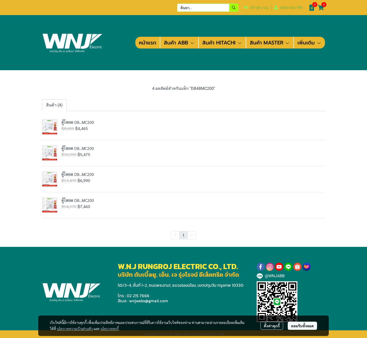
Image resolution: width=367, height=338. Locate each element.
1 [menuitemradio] (183, 235)
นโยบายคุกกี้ (109, 328)
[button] (208, 7)
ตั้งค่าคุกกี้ (272, 325)
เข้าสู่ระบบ (256, 7)
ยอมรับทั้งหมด (302, 325)
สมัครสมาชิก (288, 7)
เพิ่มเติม (309, 42)
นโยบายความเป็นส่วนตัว (75, 328)
